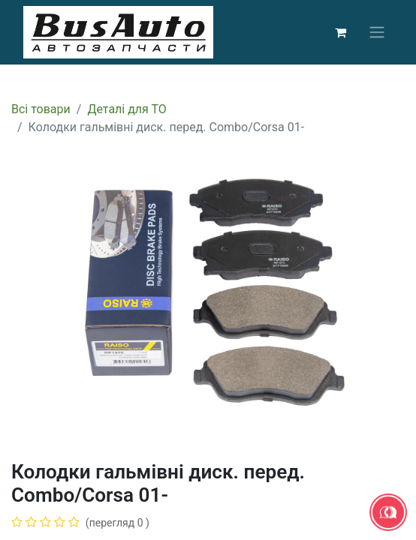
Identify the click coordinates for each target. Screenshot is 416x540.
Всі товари (41, 109)
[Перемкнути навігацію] (377, 32)
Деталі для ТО (127, 109)
